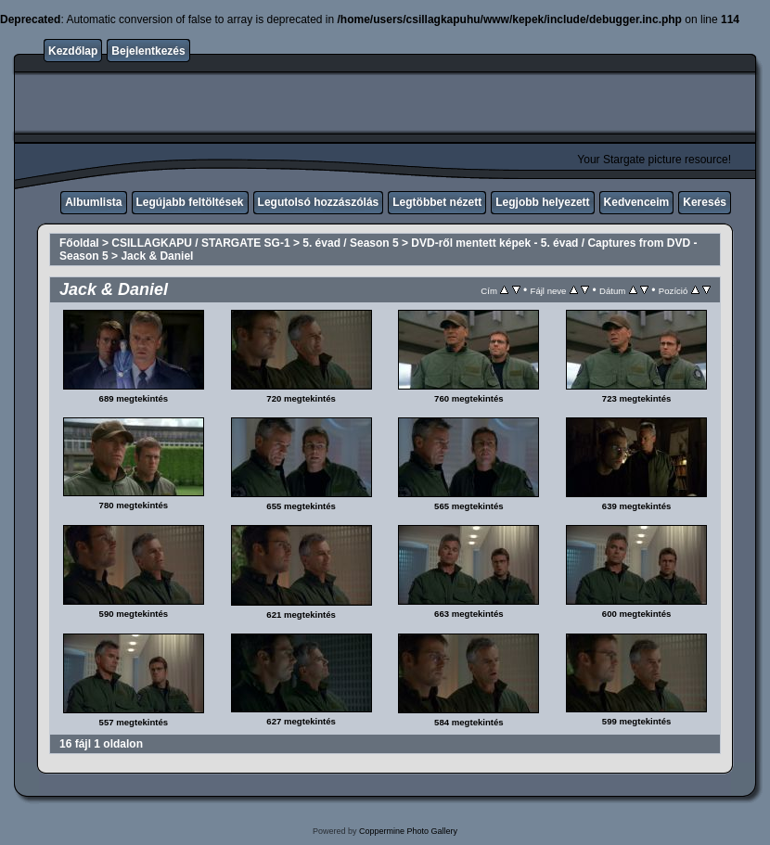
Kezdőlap (72, 51)
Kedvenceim (637, 202)
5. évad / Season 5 (350, 243)
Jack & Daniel (157, 256)
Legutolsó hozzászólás (318, 202)
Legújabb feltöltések (190, 202)
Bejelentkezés (148, 51)
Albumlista (93, 202)
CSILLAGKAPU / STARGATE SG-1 (200, 243)
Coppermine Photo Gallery (408, 831)
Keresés (704, 202)
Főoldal (79, 243)
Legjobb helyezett (542, 202)
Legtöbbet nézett (436, 202)
